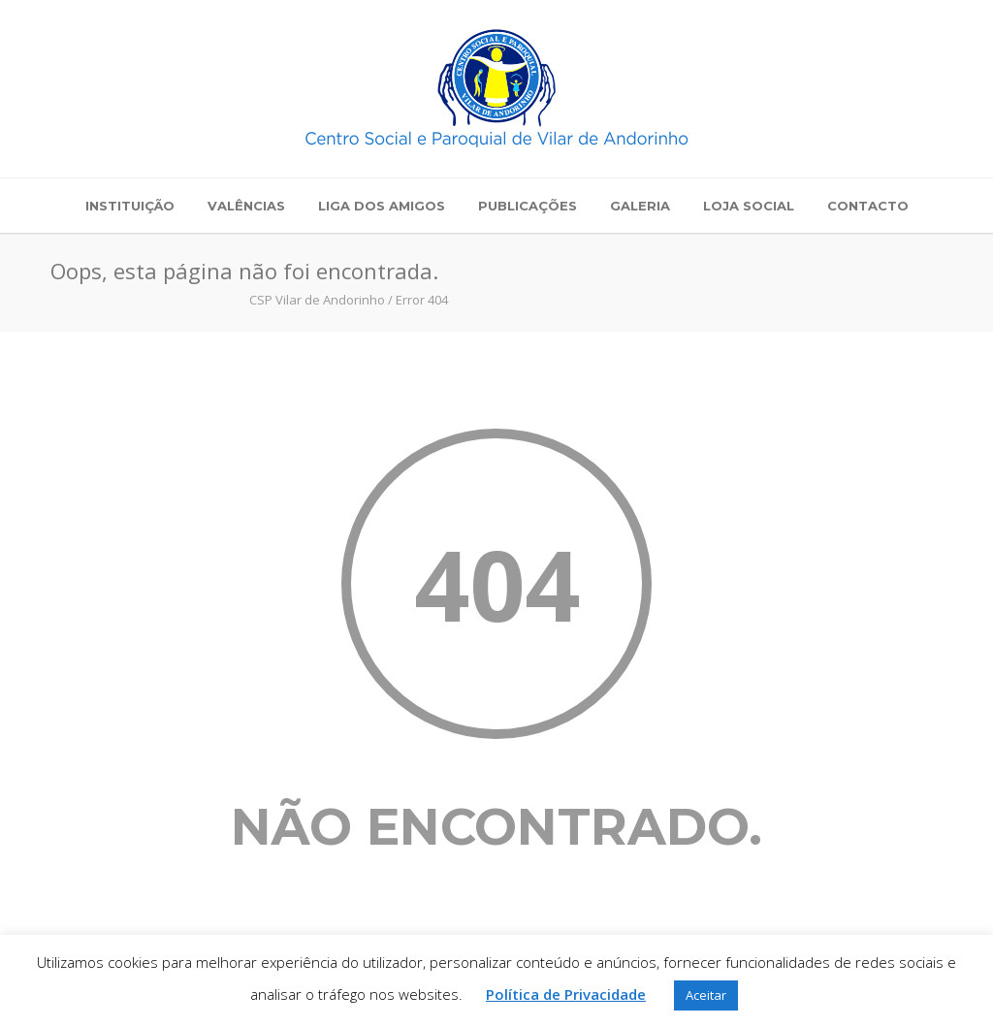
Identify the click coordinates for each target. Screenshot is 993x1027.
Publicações (527, 205)
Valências (246, 205)
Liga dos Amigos (381, 205)
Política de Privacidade (566, 994)
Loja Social (748, 205)
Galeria (640, 205)
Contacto (868, 205)
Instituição (130, 205)
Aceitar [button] (706, 995)
